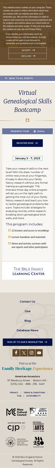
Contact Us (27, 301)
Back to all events (21, 78)
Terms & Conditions (34, 392)
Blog (27, 320)
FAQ (19, 396)
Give (28, 311)
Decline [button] (26, 56)
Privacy (14, 392)
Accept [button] (26, 50)
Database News (27, 330)
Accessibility (33, 396)
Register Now (25, 143)
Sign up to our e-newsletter (25, 342)
